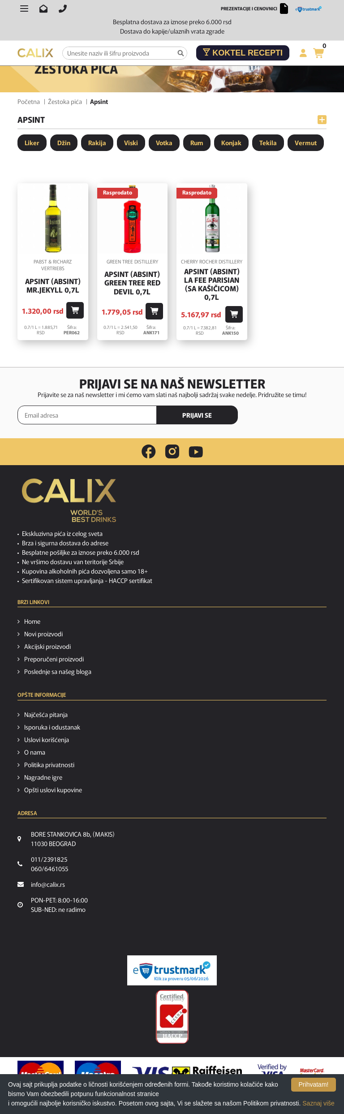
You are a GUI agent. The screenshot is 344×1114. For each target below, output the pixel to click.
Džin (63, 142)
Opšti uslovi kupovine (53, 789)
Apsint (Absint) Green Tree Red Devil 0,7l (132, 283)
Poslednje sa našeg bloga (57, 671)
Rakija (97, 142)
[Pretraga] (181, 53)
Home (32, 621)
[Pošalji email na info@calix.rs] (43, 8)
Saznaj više (318, 1103)
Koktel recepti (243, 52)
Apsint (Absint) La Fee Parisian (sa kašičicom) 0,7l (212, 284)
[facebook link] (149, 452)
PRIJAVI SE (197, 414)
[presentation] (288, 415)
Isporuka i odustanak (52, 726)
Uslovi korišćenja (46, 739)
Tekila (268, 142)
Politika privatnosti (49, 764)
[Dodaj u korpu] (75, 310)
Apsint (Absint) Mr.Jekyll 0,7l (53, 285)
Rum (196, 142)
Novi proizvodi (43, 633)
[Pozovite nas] (62, 8)
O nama (34, 751)
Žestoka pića (65, 101)
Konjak (231, 142)
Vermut (306, 142)
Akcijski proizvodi (47, 646)
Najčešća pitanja (46, 714)
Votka (164, 142)
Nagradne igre (43, 777)
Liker (32, 142)
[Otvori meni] (24, 8)
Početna (28, 101)
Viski (131, 142)
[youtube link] (196, 452)
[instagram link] (172, 452)
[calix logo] (69, 504)
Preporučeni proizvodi (54, 658)
